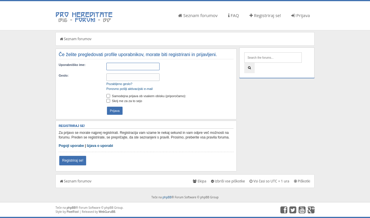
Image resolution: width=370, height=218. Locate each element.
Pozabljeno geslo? (119, 84)
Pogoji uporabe (71, 146)
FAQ (233, 15)
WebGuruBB (107, 212)
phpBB (166, 197)
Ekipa (199, 181)
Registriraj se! (265, 15)
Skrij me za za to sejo (124, 101)
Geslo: (64, 75)
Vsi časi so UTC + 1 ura (269, 181)
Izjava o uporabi (100, 146)
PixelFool (73, 212)
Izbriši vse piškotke (228, 181)
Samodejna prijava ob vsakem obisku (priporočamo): (146, 96)
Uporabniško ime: (72, 64)
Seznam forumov (198, 15)
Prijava (300, 15)
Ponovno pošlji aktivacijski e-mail (129, 88)
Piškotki (302, 181)
